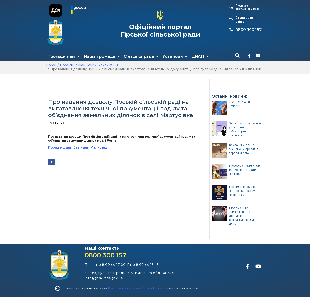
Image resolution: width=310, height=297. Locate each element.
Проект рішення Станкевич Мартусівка (78, 147)
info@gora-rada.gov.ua (104, 278)
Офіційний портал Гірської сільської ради (160, 30)
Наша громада (102, 56)
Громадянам (64, 56)
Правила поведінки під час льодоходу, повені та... (243, 190)
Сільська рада (141, 56)
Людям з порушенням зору (247, 7)
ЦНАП (200, 56)
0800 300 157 (105, 255)
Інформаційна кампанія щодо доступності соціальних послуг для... (241, 215)
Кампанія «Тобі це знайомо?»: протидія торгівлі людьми (243, 149)
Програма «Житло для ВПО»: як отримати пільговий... (244, 170)
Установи (175, 56)
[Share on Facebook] (51, 162)
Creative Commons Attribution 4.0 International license (138, 288)
